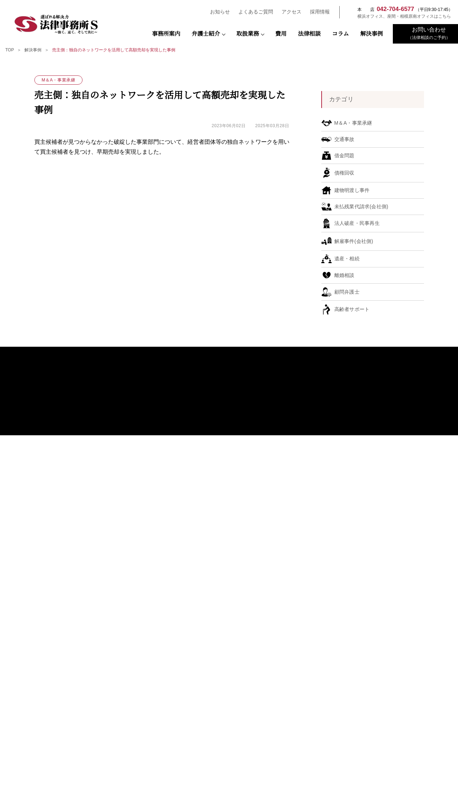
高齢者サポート (313, 554)
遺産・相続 (309, 510)
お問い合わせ (393, 496)
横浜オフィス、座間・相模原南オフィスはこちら (400, 16)
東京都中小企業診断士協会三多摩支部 (72, 752)
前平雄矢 (219, 529)
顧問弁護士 (309, 448)
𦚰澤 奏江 (220, 520)
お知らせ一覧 (393, 469)
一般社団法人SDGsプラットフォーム (150, 729)
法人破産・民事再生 (318, 501)
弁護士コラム (219, 547)
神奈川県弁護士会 (308, 682)
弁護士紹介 (206, 34)
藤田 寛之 (220, 467)
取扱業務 (247, 34)
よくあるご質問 (252, 11)
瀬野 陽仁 (220, 485)
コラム (340, 34)
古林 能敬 (220, 537)
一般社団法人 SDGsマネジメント (229, 729)
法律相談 (309, 34)
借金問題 (307, 545)
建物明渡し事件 (313, 518)
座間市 (308, 705)
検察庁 (150, 682)
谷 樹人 (218, 502)
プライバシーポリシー (401, 505)
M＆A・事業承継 (314, 466)
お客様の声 (216, 566)
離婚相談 (307, 536)
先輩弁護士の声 (400, 486)
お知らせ (217, 11)
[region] (229, 51)
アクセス (288, 11)
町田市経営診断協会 (150, 751)
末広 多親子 (222, 494)
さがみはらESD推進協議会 (386, 728)
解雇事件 (307, 483)
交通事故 (307, 527)
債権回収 (307, 457)
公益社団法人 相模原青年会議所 (150, 706)
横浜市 (229, 705)
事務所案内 (166, 34)
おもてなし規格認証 (225, 575)
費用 (281, 34)
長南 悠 (218, 511)
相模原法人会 (72, 728)
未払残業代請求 (313, 475)
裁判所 (72, 682)
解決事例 (371, 34)
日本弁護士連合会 (229, 682)
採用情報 (317, 11)
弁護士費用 (391, 440)
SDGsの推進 (217, 557)
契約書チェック (313, 492)
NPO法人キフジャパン (307, 728)
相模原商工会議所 (386, 705)
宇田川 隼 (220, 476)
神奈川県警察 (386, 682)
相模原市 (72, 705)
